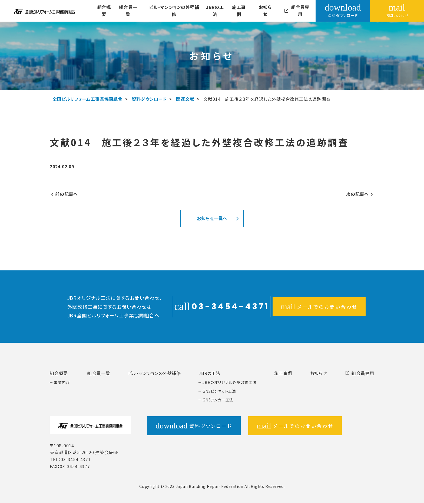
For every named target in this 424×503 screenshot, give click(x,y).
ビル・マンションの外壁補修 (172, 10)
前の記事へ (66, 194)
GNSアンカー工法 (218, 400)
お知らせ (261, 10)
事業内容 (62, 382)
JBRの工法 (212, 10)
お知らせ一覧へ (212, 218)
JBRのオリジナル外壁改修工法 (230, 382)
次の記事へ (357, 194)
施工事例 (236, 10)
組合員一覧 (127, 10)
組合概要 (104, 10)
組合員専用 (292, 10)
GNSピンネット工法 (219, 391)
